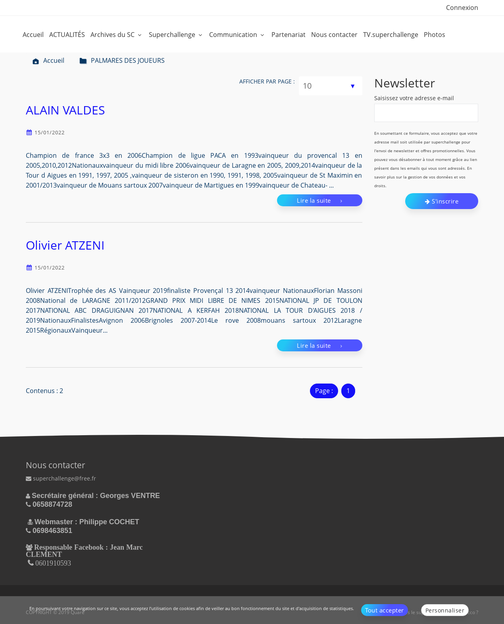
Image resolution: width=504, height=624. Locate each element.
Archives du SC (116, 34)
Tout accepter (384, 610)
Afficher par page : (267, 81)
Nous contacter (334, 34)
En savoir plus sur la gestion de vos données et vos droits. (423, 176)
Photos (434, 34)
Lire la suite (319, 200)
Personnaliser (445, 610)
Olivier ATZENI (65, 245)
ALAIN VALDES (65, 110)
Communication (237, 34)
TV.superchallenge (390, 34)
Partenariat (288, 34)
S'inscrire (441, 201)
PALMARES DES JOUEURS (122, 60)
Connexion (462, 7)
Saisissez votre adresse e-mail (414, 98)
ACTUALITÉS (67, 34)
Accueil (33, 34)
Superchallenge (176, 34)
